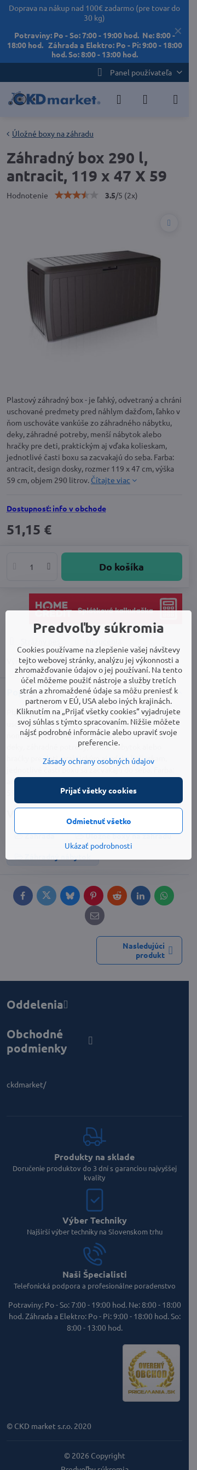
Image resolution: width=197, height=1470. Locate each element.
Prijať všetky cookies (98, 790)
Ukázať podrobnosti (98, 845)
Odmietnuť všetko (98, 821)
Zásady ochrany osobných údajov (98, 761)
